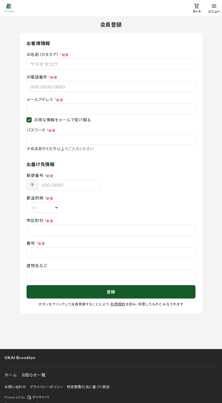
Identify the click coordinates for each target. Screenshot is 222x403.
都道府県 (35, 198)
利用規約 (118, 304)
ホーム (11, 374)
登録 (111, 291)
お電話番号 (37, 76)
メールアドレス (40, 99)
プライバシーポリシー (46, 387)
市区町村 (35, 220)
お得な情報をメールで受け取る (62, 119)
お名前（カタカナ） (43, 54)
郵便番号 (35, 175)
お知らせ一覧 (33, 374)
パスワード (36, 130)
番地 (31, 243)
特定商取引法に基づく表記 (88, 387)
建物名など (37, 265)
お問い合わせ (15, 387)
